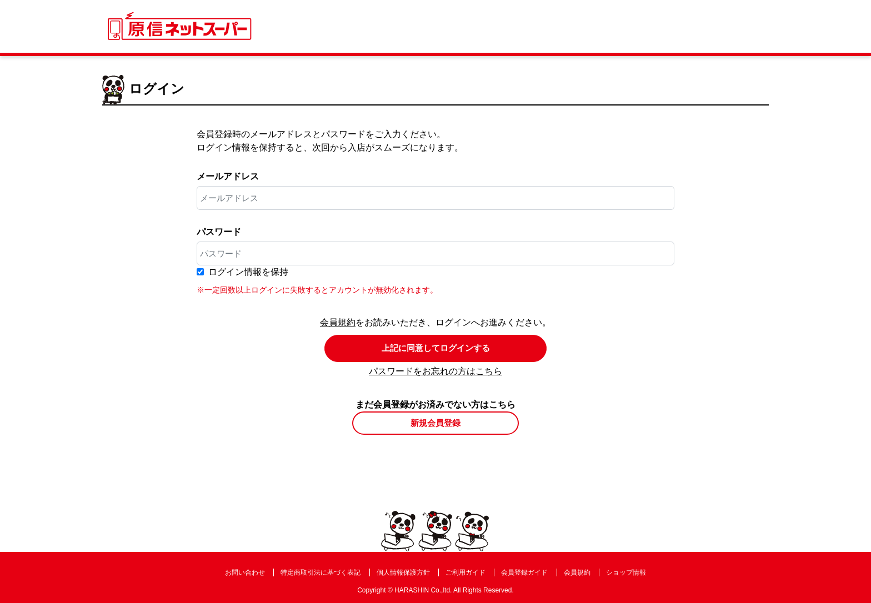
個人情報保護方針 (403, 572)
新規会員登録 (435, 423)
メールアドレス (228, 176)
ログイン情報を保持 (248, 272)
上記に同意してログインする (436, 348)
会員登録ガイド (524, 572)
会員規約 (338, 322)
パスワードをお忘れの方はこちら (435, 371)
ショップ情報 (626, 572)
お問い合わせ (245, 572)
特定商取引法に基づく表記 (321, 572)
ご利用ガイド (465, 572)
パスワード (219, 232)
